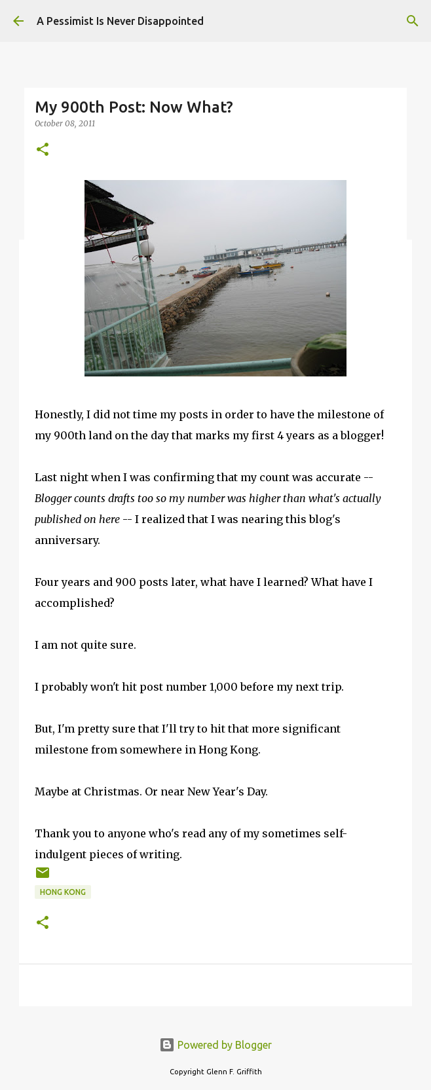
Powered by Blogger (215, 1045)
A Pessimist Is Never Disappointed (120, 21)
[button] (42, 150)
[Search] (413, 21)
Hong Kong (63, 892)
